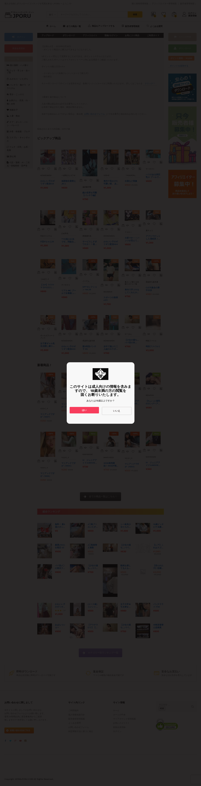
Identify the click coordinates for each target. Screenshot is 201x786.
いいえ (116, 410)
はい (84, 410)
